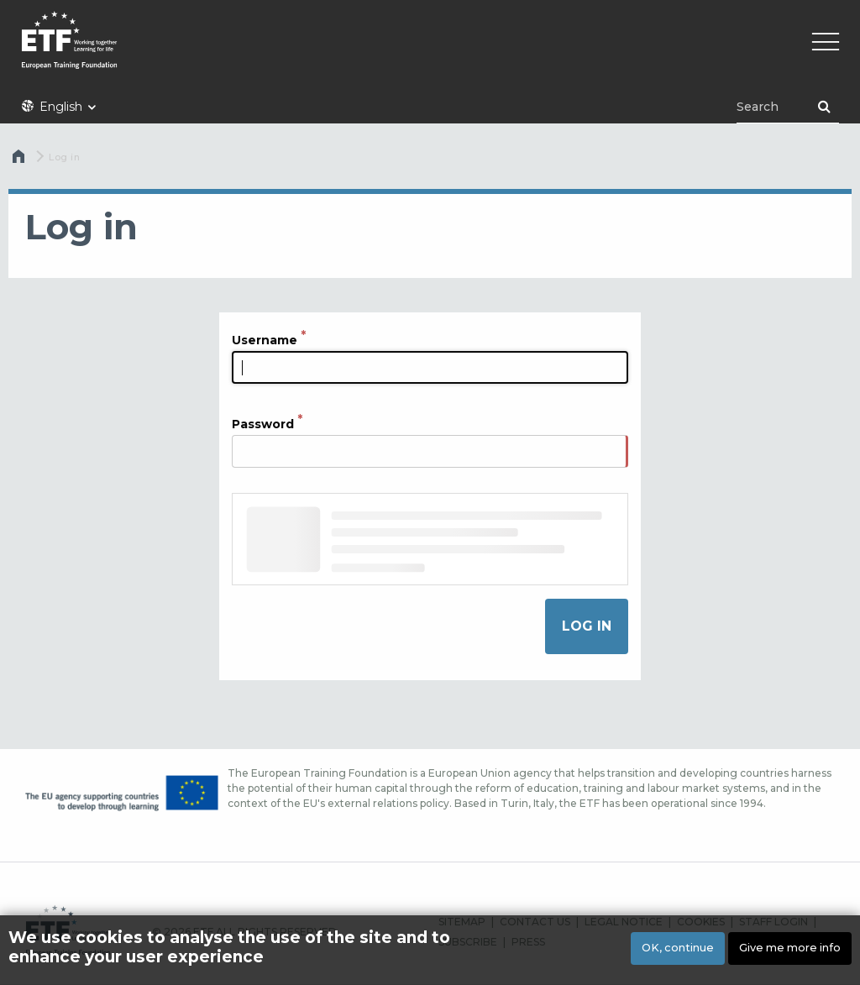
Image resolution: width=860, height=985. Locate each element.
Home (20, 160)
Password (263, 424)
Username (264, 340)
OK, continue (678, 947)
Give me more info (790, 947)
